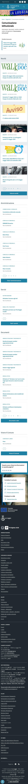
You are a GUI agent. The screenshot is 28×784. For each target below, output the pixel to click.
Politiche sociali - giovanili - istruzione (10, 612)
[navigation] (3, 6)
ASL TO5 (3, 745)
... (15, 188)
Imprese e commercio (6, 579)
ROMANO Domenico (8, 223)
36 (17, 415)
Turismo (3, 589)
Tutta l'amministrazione (14, 281)
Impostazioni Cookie (6, 723)
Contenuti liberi (8, 438)
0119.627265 (6, 649)
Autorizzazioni (7, 295)
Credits (2, 725)
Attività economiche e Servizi (8, 639)
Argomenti (8, 19)
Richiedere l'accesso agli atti (10, 298)
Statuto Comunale (5, 715)
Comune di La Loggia (14, 6)
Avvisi (2, 619)
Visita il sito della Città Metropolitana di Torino (12, 743)
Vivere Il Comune (14, 453)
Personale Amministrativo (7, 547)
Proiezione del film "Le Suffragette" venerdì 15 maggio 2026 (12, 138)
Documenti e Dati (5, 542)
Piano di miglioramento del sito (8, 701)
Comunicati (3, 616)
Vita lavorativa (4, 591)
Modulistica (6, 376)
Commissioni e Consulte (10, 209)
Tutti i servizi (14, 323)
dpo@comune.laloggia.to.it (10, 689)
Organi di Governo (5, 535)
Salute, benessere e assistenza (8, 584)
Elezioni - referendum (6, 609)
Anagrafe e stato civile (6, 563)
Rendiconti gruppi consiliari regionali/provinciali (10, 342)
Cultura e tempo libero (6, 572)
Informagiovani (4, 752)
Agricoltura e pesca (5, 558)
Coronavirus (4, 602)
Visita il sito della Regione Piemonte (10, 740)
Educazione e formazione (7, 575)
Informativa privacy (5, 718)
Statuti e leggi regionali (9, 367)
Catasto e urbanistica (6, 570)
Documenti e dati (14, 421)
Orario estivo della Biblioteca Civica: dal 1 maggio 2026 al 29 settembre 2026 (13, 159)
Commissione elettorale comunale (11, 212)
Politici (2, 550)
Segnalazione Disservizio (7, 708)
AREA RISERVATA (13, 782)
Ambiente (3, 560)
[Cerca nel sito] (24, 6)
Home (3, 19)
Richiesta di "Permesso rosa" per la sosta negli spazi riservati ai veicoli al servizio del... (13, 380)
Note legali (3, 720)
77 (17, 188)
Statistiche (3, 730)
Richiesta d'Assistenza (6, 711)
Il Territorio (3, 632)
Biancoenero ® (15, 778)
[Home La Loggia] (13, 7)
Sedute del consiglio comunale (8, 614)
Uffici (2, 540)
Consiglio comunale (9, 220)
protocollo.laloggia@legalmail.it (12, 655)
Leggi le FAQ (4, 703)
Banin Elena (6, 235)
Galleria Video (4, 637)
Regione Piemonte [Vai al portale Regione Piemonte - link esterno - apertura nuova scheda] (5, 1)
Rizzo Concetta (6, 269)
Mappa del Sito (4, 732)
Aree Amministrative (6, 538)
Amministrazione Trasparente (8, 696)
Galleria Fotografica (5, 634)
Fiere (4, 441)
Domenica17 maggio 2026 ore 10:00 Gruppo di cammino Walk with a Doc (12, 98)
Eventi (2, 627)
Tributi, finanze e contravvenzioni (9, 587)
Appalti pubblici (4, 565)
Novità (5, 73)
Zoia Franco (6, 246)
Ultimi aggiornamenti (6, 727)
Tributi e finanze (5, 604)
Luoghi (2, 629)
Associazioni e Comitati (6, 641)
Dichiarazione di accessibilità (8, 699)
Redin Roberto (6, 257)
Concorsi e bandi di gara (7, 607)
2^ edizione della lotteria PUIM (11, 118)
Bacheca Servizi (5, 713)
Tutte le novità (14, 193)
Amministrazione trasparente (12, 338)
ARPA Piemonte (5, 748)
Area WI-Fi (3, 750)
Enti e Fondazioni (5, 545)
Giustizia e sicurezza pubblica (8, 577)
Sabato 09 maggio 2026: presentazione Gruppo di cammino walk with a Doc (10, 44)
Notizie (2, 600)
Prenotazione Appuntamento (8, 706)
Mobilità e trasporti (9, 307)
